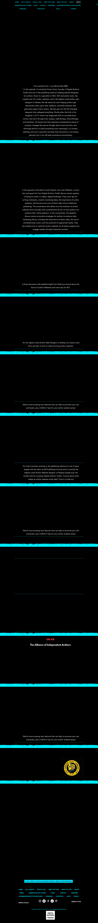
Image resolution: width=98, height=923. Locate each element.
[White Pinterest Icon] (56, 901)
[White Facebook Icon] (48, 901)
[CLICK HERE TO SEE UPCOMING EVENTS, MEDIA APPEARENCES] (48, 881)
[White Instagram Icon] (40, 901)
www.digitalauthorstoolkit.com (57, 909)
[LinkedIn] (52, 901)
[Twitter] (44, 901)
